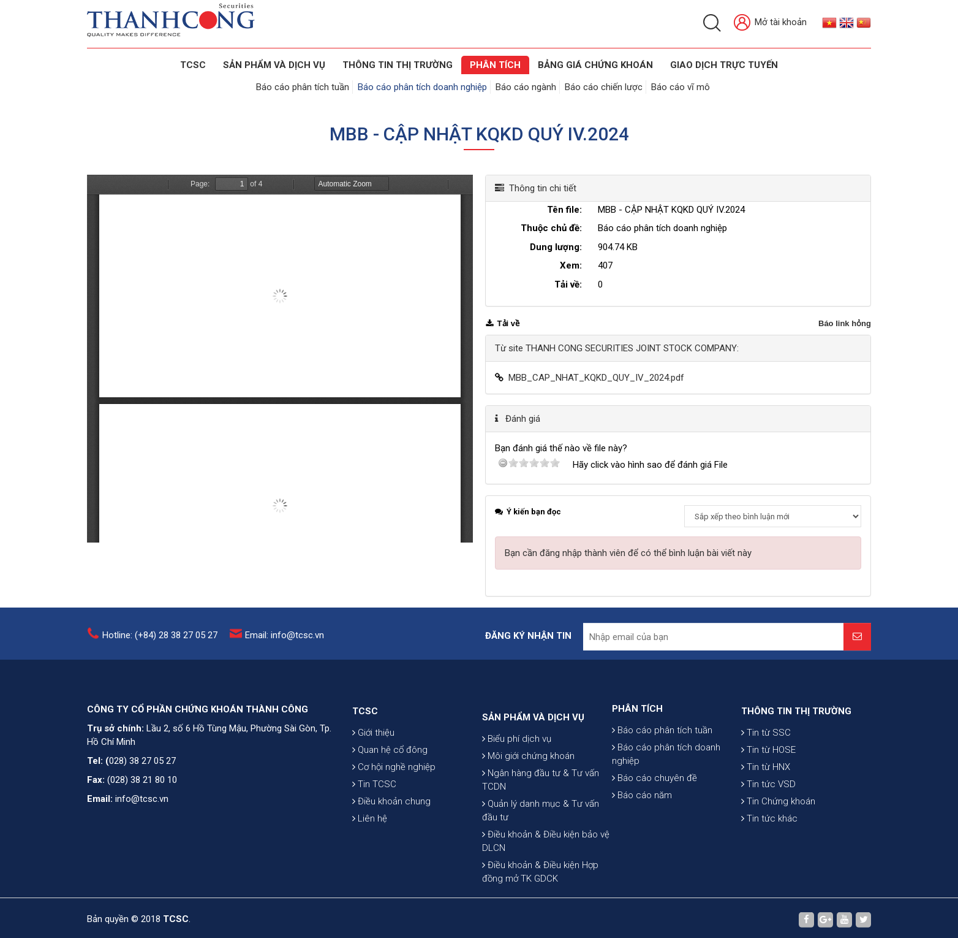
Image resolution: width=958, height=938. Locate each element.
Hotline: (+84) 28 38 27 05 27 (159, 643)
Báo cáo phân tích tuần (302, 87)
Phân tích (495, 65)
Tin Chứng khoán (778, 850)
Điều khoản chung (391, 850)
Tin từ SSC (766, 782)
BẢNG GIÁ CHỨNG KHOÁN (595, 65)
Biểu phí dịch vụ (516, 810)
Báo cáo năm (642, 836)
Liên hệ (369, 868)
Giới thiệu (373, 782)
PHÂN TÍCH (637, 749)
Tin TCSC (374, 833)
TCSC (193, 65)
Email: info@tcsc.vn (284, 643)
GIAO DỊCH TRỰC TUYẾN (724, 65)
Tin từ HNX (765, 816)
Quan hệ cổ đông (390, 799)
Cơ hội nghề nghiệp (394, 816)
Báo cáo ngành (526, 87)
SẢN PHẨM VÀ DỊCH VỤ (274, 65)
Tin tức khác (769, 868)
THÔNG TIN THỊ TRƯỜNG (397, 65)
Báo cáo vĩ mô (680, 87)
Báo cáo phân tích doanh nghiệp (422, 87)
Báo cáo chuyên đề (654, 819)
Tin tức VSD (768, 833)
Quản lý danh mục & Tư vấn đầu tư (540, 882)
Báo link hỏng (844, 323)
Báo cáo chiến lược (604, 87)
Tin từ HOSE (768, 799)
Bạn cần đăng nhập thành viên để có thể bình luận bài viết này (628, 553)
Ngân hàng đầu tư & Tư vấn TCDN (540, 851)
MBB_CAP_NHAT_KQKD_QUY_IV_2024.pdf (596, 377)
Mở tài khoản (770, 23)
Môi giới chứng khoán (528, 827)
